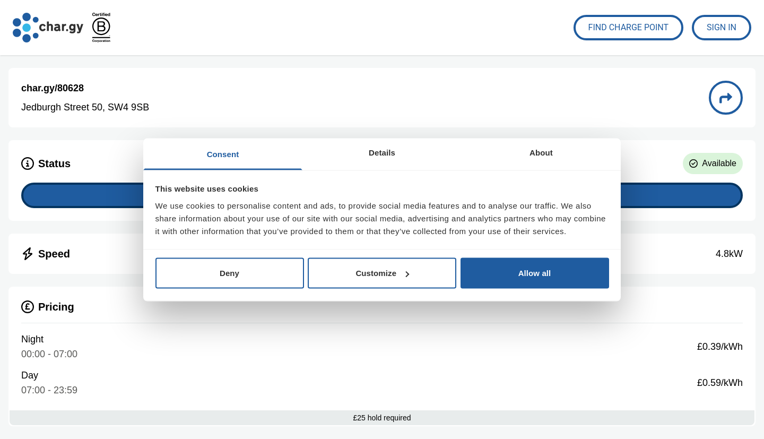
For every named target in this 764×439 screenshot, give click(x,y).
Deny (229, 273)
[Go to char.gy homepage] (48, 27)
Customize (382, 273)
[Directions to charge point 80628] (726, 98)
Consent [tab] (223, 153)
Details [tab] (382, 152)
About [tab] (541, 152)
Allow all (534, 273)
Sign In (721, 27)
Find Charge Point (628, 27)
